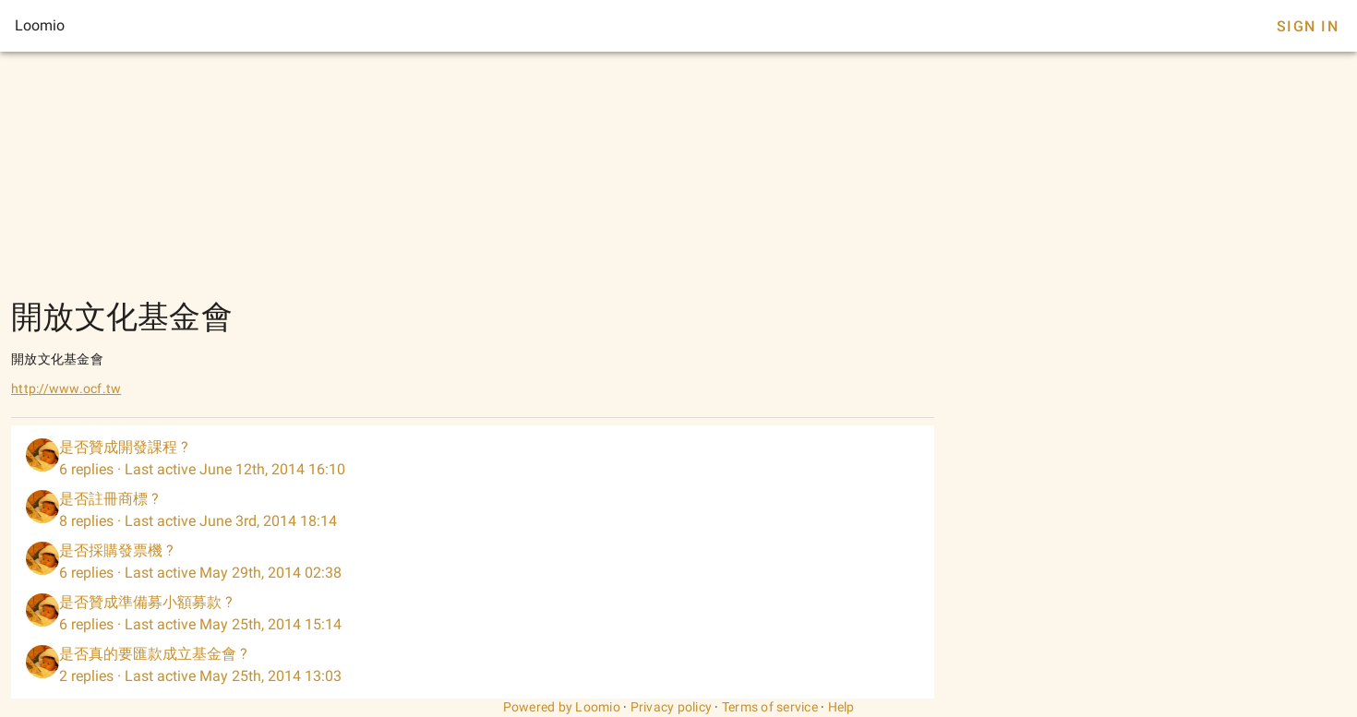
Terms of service (770, 706)
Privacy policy (671, 706)
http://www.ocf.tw (66, 388)
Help (841, 706)
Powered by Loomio (561, 706)
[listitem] (472, 458)
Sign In (1308, 26)
